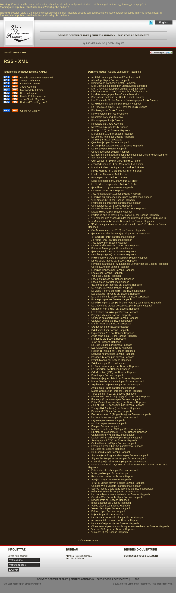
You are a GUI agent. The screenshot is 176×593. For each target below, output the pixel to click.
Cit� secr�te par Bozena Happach (111, 452)
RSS (137, 579)
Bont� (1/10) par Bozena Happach (110, 130)
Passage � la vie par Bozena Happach (112, 357)
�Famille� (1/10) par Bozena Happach (113, 236)
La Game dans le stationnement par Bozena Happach (120, 296)
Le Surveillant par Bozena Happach (110, 369)
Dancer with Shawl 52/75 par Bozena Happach (116, 437)
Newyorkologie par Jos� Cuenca (109, 113)
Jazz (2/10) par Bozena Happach (109, 242)
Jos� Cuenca (28, 86)
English (163, 22)
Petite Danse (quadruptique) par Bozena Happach (118, 402)
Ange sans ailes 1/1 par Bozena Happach (114, 335)
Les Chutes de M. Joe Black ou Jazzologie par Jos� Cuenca (124, 100)
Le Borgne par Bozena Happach (109, 148)
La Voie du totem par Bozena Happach (112, 136)
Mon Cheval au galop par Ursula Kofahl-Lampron (118, 88)
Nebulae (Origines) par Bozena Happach (113, 254)
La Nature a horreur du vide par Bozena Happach (118, 517)
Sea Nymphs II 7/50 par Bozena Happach (114, 440)
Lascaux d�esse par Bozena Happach (112, 279)
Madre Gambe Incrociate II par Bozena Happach (117, 381)
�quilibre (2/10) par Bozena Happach (112, 187)
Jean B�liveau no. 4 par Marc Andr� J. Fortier (117, 164)
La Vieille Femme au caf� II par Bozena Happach (118, 290)
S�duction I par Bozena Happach (110, 330)
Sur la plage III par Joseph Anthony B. (112, 157)
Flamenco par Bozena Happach (108, 338)
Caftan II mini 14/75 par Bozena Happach (114, 443)
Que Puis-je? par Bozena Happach (110, 142)
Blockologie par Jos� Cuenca (107, 110)
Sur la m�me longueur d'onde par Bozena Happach (120, 455)
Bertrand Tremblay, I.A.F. (33, 102)
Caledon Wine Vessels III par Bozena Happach (117, 497)
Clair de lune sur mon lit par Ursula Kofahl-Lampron (119, 91)
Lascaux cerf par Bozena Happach (110, 282)
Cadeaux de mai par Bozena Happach (112, 320)
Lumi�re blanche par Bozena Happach (112, 270)
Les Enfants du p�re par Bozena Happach (114, 312)
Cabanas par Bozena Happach (108, 190)
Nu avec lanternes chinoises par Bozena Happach (118, 208)
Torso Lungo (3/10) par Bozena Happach (113, 393)
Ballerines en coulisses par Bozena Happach (115, 491)
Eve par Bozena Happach (105, 426)
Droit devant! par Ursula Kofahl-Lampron (113, 83)
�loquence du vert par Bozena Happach (113, 251)
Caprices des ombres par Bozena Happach (115, 318)
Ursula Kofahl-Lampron (33, 96)
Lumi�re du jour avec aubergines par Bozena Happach (121, 197)
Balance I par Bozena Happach (108, 511)
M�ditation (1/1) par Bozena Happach (112, 133)
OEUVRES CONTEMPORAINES (73, 35)
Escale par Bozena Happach (106, 273)
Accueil (7, 52)
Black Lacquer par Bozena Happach (111, 502)
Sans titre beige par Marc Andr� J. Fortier (114, 180)
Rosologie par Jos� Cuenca (107, 117)
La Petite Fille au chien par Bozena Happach (115, 245)
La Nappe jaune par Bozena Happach (112, 287)
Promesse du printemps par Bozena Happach (116, 202)
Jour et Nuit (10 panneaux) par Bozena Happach (117, 405)
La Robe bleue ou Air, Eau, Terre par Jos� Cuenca (119, 107)
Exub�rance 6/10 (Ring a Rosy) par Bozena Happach (121, 414)
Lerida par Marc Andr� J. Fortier (109, 174)
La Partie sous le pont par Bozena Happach (115, 366)
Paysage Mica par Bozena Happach (111, 315)
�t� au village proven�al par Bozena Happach (117, 482)
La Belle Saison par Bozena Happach (111, 344)
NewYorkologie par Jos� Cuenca (109, 127)
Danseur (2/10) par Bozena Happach (111, 411)
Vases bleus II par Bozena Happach (110, 508)
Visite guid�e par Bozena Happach (110, 473)
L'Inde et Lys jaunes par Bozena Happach (114, 260)
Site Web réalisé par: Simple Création (22, 584)
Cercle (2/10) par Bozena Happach (110, 266)
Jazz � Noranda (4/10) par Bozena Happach (116, 193)
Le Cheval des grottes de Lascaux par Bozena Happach (121, 305)
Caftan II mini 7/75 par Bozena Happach (113, 434)
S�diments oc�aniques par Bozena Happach (116, 384)
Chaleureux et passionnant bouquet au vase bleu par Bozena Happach (130, 526)
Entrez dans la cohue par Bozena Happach (114, 470)
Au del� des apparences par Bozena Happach (117, 145)
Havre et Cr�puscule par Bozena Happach (115, 523)
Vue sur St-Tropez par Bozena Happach (113, 529)
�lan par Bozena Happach (106, 341)
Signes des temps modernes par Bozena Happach (118, 458)
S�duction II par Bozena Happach (110, 326)
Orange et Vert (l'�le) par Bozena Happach (115, 308)
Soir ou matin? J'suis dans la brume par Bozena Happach (122, 488)
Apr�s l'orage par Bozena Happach (111, 479)
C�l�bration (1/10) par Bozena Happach (114, 372)
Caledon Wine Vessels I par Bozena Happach (116, 485)
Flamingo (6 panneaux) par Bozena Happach (115, 399)
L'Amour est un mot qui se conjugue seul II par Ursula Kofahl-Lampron (129, 154)
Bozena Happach (29, 93)
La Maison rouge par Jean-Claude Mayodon (115, 94)
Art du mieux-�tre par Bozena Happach (113, 387)
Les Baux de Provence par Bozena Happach (115, 293)
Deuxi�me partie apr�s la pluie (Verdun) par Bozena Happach (126, 302)
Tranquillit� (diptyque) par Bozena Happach (115, 408)
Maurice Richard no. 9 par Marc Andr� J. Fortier (117, 167)
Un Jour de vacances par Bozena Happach (114, 417)
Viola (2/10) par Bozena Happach (109, 532)
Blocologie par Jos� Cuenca (107, 120)
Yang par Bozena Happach (106, 275)
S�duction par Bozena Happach (109, 363)
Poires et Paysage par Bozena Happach (113, 248)
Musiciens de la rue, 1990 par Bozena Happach (117, 429)
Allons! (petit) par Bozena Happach (110, 80)
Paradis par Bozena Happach (107, 375)
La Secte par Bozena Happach (108, 448)
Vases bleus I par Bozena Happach (110, 505)
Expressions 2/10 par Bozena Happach (112, 333)
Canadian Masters (30, 83)
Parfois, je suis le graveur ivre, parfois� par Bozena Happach (125, 215)
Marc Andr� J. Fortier (32, 90)
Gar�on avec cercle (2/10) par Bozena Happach (118, 230)
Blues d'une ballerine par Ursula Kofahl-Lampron (117, 97)
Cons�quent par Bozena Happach (110, 151)
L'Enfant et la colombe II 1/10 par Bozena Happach (119, 432)
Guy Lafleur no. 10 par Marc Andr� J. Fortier (116, 160)
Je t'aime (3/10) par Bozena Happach (111, 239)
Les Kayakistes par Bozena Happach (111, 347)
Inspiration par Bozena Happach (109, 423)
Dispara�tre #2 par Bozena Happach (111, 211)
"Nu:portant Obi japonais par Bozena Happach (116, 284)
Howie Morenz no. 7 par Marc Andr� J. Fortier (116, 170)
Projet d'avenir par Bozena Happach (111, 360)
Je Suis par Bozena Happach (107, 139)
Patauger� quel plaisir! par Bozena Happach (116, 378)
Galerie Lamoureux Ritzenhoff (36, 77)
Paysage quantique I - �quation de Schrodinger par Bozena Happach (129, 263)
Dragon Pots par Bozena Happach (110, 500)
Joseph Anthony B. (30, 80)
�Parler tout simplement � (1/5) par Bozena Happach (121, 233)
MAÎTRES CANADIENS (103, 35)
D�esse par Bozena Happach (108, 420)
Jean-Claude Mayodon (32, 99)
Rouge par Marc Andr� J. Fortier (109, 177)
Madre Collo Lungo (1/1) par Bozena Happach (116, 390)
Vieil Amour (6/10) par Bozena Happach (113, 200)
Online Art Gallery (30, 110)
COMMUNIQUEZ (116, 43)
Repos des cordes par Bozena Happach (113, 476)
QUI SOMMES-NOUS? (94, 43)
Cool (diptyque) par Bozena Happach (111, 205)
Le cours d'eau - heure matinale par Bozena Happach (120, 494)
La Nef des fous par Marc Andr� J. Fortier (114, 184)
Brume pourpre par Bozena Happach (111, 299)
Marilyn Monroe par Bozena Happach (111, 323)
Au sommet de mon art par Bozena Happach (115, 520)
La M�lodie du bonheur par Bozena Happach (116, 103)
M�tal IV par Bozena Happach (108, 514)
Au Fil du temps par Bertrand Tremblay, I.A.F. (115, 77)
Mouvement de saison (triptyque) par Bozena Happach (121, 396)
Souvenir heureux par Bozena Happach (112, 353)
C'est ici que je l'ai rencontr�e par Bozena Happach (119, 461)
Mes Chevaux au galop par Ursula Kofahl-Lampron (119, 85)
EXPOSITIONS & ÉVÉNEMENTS (133, 35)
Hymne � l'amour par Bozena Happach (113, 350)
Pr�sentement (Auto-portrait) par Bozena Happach (119, 257)
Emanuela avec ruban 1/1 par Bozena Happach (117, 446)
